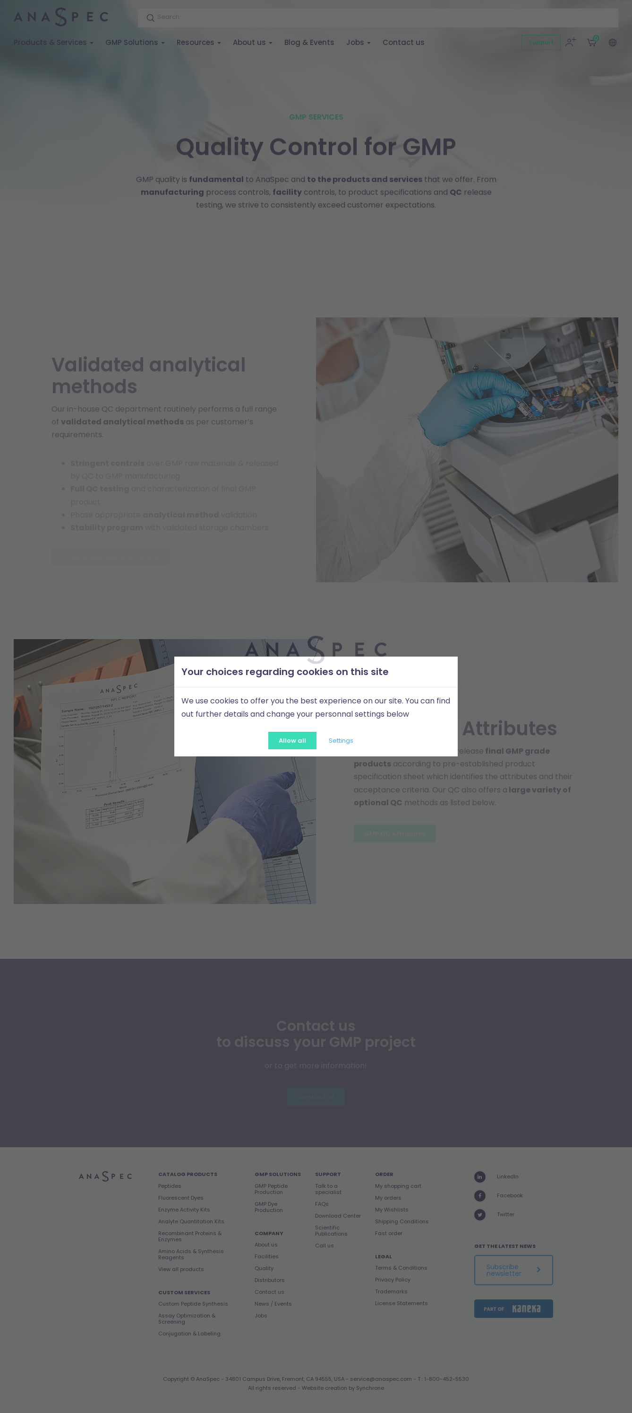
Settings (341, 740)
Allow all (292, 740)
